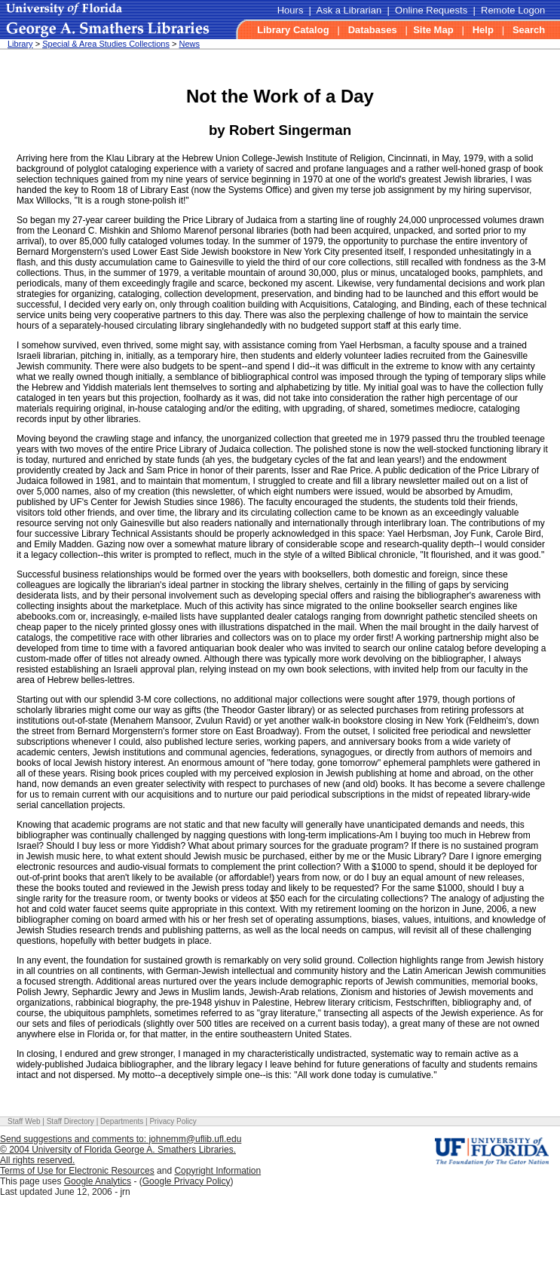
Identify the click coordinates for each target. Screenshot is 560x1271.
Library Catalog (293, 29)
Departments (121, 1121)
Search (529, 29)
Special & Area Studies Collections (106, 43)
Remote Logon (513, 10)
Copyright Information (217, 1170)
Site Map (433, 29)
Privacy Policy (172, 1121)
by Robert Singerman (280, 130)
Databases (372, 29)
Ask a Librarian (349, 10)
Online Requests (431, 10)
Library (20, 43)
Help (483, 29)
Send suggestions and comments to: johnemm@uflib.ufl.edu (120, 1139)
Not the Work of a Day (280, 96)
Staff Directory (70, 1121)
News (189, 43)
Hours (290, 10)
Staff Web (24, 1121)
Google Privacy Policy (186, 1181)
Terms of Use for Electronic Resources (77, 1170)
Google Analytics (97, 1181)
